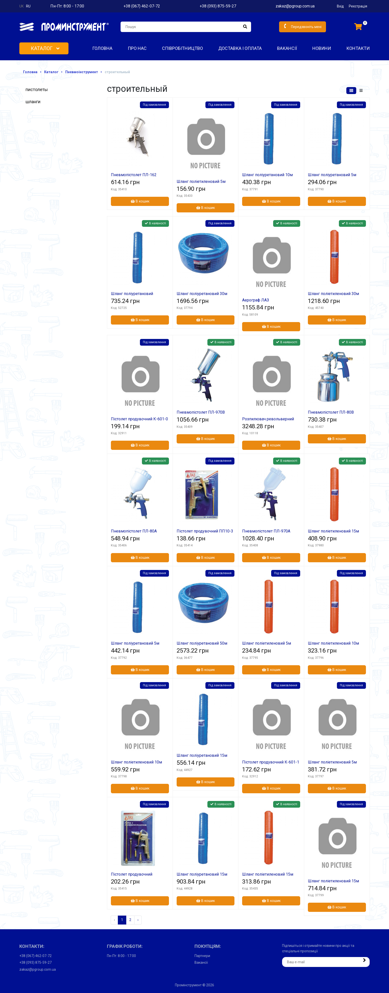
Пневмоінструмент (81, 72)
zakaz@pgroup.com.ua (295, 6)
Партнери (202, 956)
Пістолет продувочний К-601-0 (139, 419)
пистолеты (37, 89)
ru (28, 6)
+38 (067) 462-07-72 (142, 6)
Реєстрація (358, 6)
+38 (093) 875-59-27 (218, 6)
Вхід (340, 6)
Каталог (45, 48)
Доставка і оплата (240, 48)
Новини (321, 48)
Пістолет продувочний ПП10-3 (205, 531)
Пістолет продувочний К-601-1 (270, 762)
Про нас (137, 48)
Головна (102, 48)
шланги (33, 101)
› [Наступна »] (137, 920)
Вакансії (287, 48)
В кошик (140, 201)
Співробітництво (182, 48)
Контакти (358, 48)
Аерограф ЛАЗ (255, 300)
